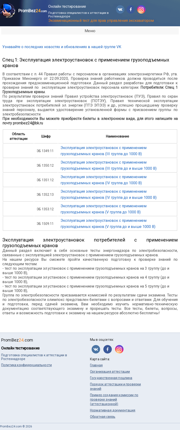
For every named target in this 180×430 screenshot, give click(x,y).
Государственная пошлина (111, 378)
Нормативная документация (112, 410)
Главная (96, 365)
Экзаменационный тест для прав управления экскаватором (101, 20)
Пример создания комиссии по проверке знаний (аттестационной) (114, 399)
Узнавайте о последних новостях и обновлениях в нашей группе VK (61, 47)
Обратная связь (102, 416)
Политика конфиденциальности (26, 365)
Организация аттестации (110, 371)
